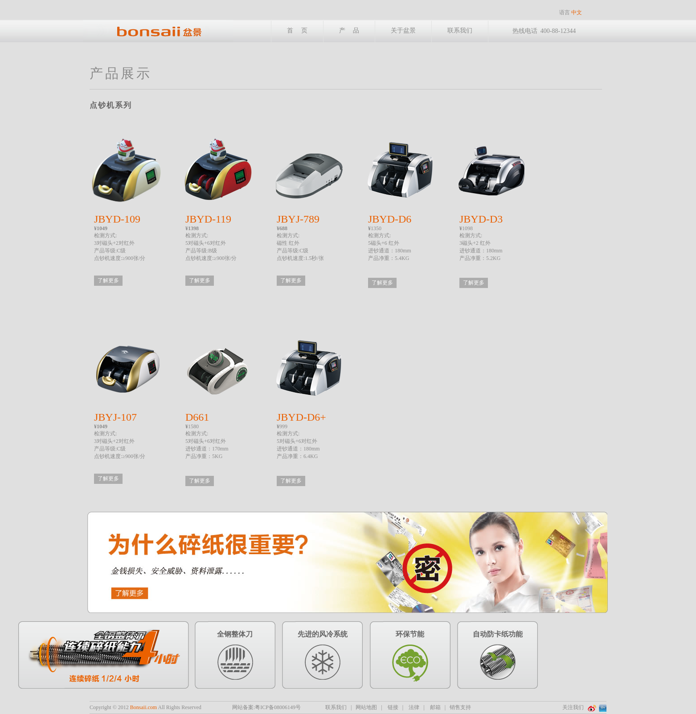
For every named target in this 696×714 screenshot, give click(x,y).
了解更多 (108, 280)
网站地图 (366, 707)
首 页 (297, 30)
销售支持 (460, 707)
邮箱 (435, 707)
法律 (414, 707)
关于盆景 (403, 30)
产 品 (349, 30)
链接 (393, 707)
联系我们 (459, 30)
